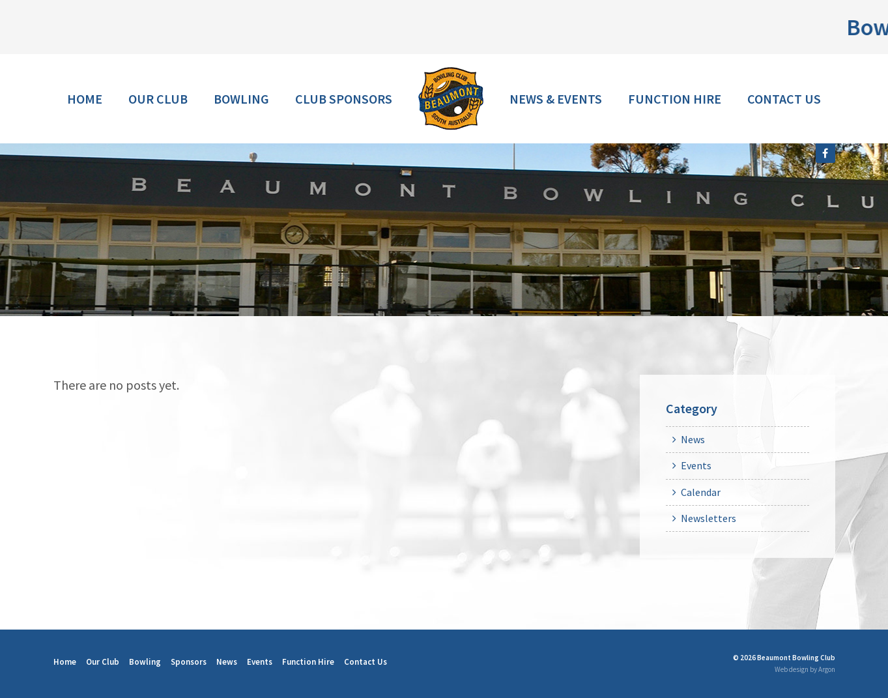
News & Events (555, 99)
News (693, 439)
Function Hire (674, 99)
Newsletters (708, 518)
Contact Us (784, 99)
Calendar (701, 492)
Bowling (241, 99)
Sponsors (189, 661)
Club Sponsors (343, 99)
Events (696, 465)
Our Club (158, 99)
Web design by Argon (805, 669)
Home (84, 99)
